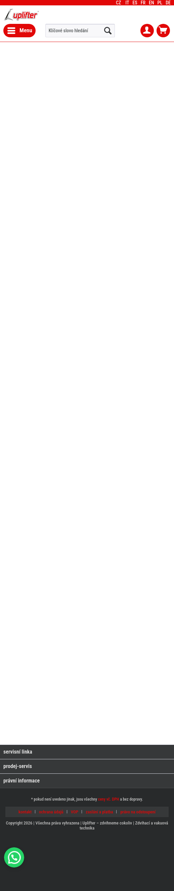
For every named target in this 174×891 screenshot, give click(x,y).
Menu (19, 29)
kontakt (25, 811)
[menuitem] (168, 2)
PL (160, 2)
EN (151, 2)
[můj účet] (147, 30)
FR (143, 2)
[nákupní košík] (163, 30)
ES (134, 2)
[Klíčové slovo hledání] (80, 30)
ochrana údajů (51, 811)
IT (127, 2)
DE (168, 2)
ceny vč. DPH (108, 799)
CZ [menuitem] (145, 2)
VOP (74, 811)
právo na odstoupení (138, 811)
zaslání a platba (99, 811)
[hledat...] (108, 30)
